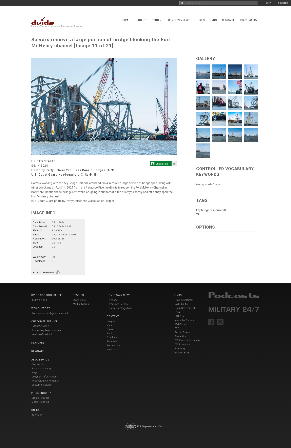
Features (140, 20)
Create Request (40, 397)
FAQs (34, 372)
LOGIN (268, 3)
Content (157, 20)
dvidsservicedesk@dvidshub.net (50, 313)
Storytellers (79, 300)
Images (111, 321)
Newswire (228, 20)
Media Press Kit (40, 402)
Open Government (185, 308)
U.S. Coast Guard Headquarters (55, 174)
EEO (177, 328)
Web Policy (181, 324)
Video (110, 325)
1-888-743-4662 (40, 326)
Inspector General (185, 320)
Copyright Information (44, 376)
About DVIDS (40, 359)
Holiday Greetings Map (119, 308)
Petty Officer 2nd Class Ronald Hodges (75, 170)
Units (213, 20)
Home (125, 20)
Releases (112, 300)
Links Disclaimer (184, 300)
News (110, 329)
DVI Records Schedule (187, 340)
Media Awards (81, 304)
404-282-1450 (39, 300)
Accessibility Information (45, 380)
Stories (200, 20)
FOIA (177, 312)
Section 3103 (182, 352)
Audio (110, 333)
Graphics (112, 337)
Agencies (37, 415)
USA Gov (179, 316)
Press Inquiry (248, 20)
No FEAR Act (182, 304)
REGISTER (282, 3)
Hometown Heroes (117, 304)
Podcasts (112, 341)
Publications (114, 345)
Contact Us (38, 364)
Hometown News (178, 20)
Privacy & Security (41, 368)
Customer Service (42, 384)
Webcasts (112, 349)
